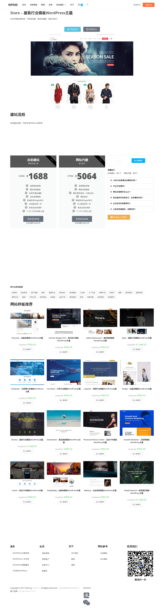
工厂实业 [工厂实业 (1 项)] (92, 292)
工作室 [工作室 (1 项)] (82, 292)
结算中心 (45, 565)
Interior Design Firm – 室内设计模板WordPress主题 (64, 339)
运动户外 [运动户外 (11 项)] (62, 297)
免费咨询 (148, 5)
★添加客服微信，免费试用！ (124, 209)
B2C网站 (103, 559)
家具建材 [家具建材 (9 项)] (73, 292)
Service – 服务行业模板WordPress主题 (27, 439)
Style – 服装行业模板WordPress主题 (137, 338)
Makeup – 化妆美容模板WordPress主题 (100, 490)
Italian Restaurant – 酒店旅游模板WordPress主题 (100, 339)
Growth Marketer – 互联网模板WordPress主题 (137, 441)
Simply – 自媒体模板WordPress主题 (136, 389)
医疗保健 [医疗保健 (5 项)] (34, 292)
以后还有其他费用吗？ (122, 203)
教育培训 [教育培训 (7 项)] (129, 292)
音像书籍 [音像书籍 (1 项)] (90, 297)
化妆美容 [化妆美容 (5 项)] (24, 292)
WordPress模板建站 (21, 565)
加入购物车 (138, 160)
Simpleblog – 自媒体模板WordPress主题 (63, 490)
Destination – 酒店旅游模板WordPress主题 (64, 441)
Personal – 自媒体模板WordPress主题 (27, 338)
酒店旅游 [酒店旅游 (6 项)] (73, 297)
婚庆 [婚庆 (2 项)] (43, 292)
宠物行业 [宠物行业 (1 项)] (52, 292)
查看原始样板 (33, 218)
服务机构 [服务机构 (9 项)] (139, 292)
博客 (73, 565)
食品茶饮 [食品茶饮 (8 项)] (101, 297)
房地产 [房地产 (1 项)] (112, 292)
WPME (13, 5)
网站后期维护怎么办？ (122, 192)
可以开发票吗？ (119, 186)
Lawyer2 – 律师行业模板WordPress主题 (100, 389)
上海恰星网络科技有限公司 (68, 588)
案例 (73, 559)
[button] (131, 180)
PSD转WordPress (20, 570)
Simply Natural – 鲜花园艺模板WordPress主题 (137, 491)
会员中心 (137, 4)
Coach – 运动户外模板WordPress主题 (27, 490)
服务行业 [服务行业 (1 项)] (15, 297)
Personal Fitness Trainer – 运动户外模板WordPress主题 (100, 441)
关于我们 (74, 553)
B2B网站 (103, 553)
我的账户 (45, 559)
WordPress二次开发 (21, 559)
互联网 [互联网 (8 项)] (14, 292)
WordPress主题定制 (21, 553)
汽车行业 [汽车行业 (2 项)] (33, 297)
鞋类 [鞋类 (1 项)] (81, 297)
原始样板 (45, 553)
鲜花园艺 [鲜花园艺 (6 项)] (111, 297)
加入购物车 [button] (27, 349)
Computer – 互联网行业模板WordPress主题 (27, 390)
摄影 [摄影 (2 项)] (120, 292)
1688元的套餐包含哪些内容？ (125, 180)
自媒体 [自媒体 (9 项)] (52, 297)
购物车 (44, 571)
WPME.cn (36, 588)
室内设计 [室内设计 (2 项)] (62, 292)
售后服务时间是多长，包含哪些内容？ (128, 197)
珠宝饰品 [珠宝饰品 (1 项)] (43, 297)
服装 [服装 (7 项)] (23, 297)
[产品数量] (118, 160)
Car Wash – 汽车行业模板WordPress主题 (64, 389)
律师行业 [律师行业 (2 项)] (102, 292)
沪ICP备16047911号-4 (27, 591)
